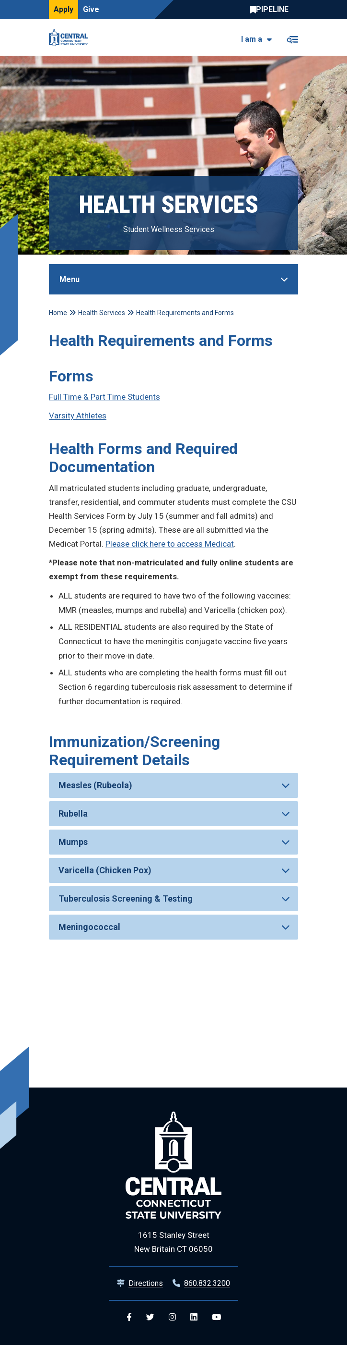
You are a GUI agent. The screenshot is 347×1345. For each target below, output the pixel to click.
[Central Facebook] (129, 1317)
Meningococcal (89, 927)
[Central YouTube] (216, 1317)
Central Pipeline (271, 9)
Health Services (101, 313)
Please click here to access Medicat (169, 544)
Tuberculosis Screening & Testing (125, 898)
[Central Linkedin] (193, 1317)
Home (58, 313)
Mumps (73, 842)
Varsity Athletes (77, 415)
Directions (145, 1283)
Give (91, 9)
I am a (251, 39)
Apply (63, 9)
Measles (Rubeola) (95, 785)
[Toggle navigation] (292, 37)
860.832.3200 (207, 1283)
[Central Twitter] (150, 1317)
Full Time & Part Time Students (104, 397)
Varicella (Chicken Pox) (104, 870)
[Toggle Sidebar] (173, 279)
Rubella (73, 813)
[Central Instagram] (172, 1317)
